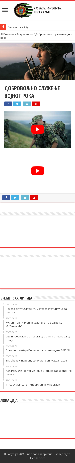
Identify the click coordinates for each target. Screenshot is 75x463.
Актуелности (25, 34)
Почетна (7, 34)
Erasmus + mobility (18, 26)
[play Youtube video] (37, 129)
